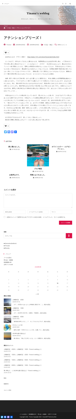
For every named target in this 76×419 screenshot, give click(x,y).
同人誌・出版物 (8, 260)
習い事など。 (7, 370)
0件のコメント (62, 45)
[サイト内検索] (70, 4)
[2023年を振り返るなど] (7, 336)
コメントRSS (7, 390)
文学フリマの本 (8, 264)
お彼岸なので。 (14, 175)
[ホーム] (4, 28)
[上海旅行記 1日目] (7, 310)
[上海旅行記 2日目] (7, 302)
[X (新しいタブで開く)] (62, 3)
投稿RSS (6, 384)
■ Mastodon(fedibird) (10, 243)
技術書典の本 (7, 262)
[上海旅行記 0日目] (7, 319)
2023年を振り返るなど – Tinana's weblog (25, 370)
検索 (5, 232)
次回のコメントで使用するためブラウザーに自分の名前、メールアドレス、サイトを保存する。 (36, 217)
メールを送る (7, 257)
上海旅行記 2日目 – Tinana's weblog (28, 354)
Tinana (8, 45)
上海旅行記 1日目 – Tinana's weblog (28, 349)
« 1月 (37, 294)
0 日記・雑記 (48, 45)
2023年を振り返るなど (19, 333)
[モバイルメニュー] (5, 3)
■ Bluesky (7, 248)
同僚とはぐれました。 (38, 175)
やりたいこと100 (17, 325)
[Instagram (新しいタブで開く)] (65, 3)
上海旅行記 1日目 (17, 308)
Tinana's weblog (38, 13)
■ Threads (7, 246)
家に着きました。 (14, 147)
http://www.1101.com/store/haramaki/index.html (43, 57)
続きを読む (47, 304)
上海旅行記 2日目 (17, 300)
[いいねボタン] (5, 52)
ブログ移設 (38, 169)
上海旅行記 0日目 (17, 316)
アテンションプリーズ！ (24, 28)
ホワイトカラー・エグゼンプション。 (61, 148)
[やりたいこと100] (7, 327)
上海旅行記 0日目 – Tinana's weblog (28, 360)
